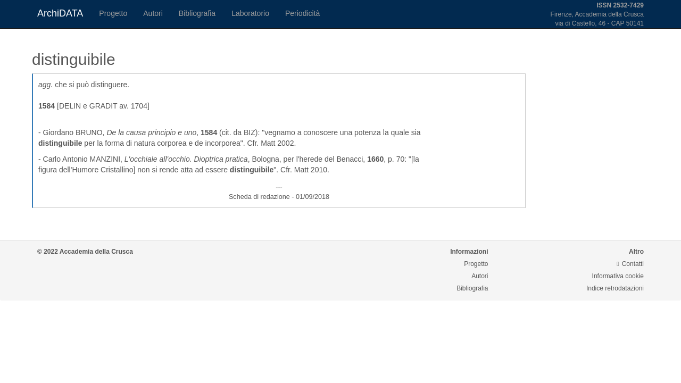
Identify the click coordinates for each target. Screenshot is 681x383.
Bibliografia (197, 13)
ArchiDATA (60, 13)
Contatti (630, 264)
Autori (153, 13)
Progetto (113, 13)
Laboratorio (250, 13)
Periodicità (302, 13)
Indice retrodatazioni (615, 288)
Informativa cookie (618, 276)
